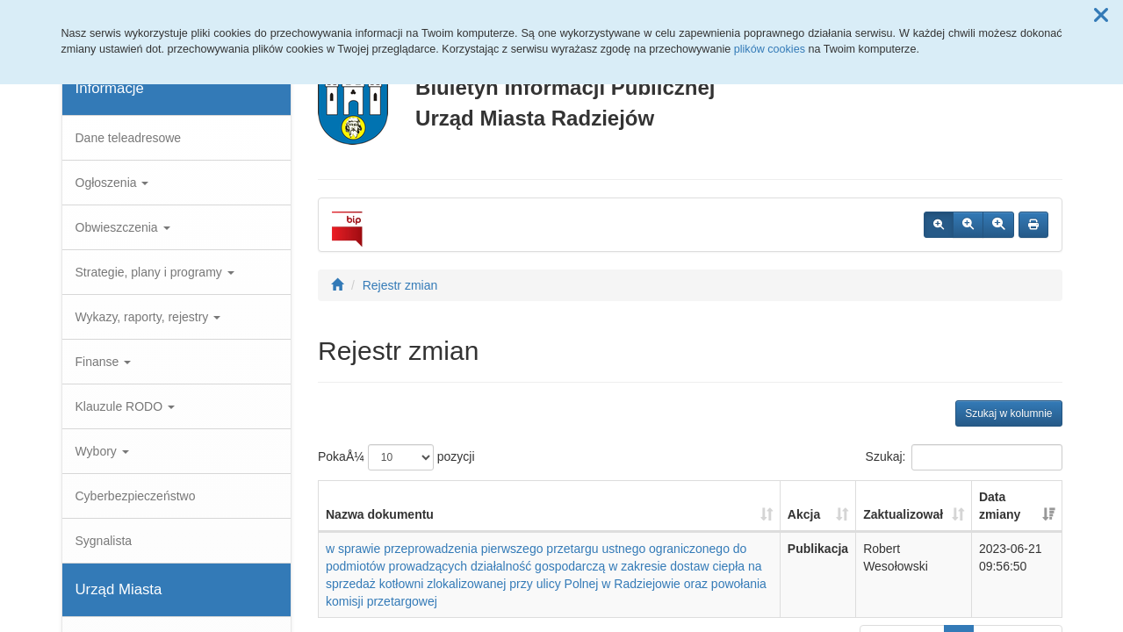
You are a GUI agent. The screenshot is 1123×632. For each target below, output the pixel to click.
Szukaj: (964, 457)
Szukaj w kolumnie (1008, 413)
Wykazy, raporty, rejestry (148, 317)
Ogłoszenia (112, 183)
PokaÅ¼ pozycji (396, 457)
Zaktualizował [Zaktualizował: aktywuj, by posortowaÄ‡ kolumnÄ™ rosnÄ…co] (903, 514)
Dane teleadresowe (129, 138)
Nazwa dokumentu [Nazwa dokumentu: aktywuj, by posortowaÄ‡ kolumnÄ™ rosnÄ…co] (380, 514)
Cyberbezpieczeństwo (136, 496)
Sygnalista (104, 541)
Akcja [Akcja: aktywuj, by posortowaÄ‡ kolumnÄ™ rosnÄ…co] (804, 514)
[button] (1101, 16)
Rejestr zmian (400, 285)
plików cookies (769, 49)
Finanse (104, 362)
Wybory (102, 451)
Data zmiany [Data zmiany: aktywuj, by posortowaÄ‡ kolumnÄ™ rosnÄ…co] (999, 505)
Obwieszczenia (123, 227)
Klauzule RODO (125, 406)
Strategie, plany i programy (155, 272)
